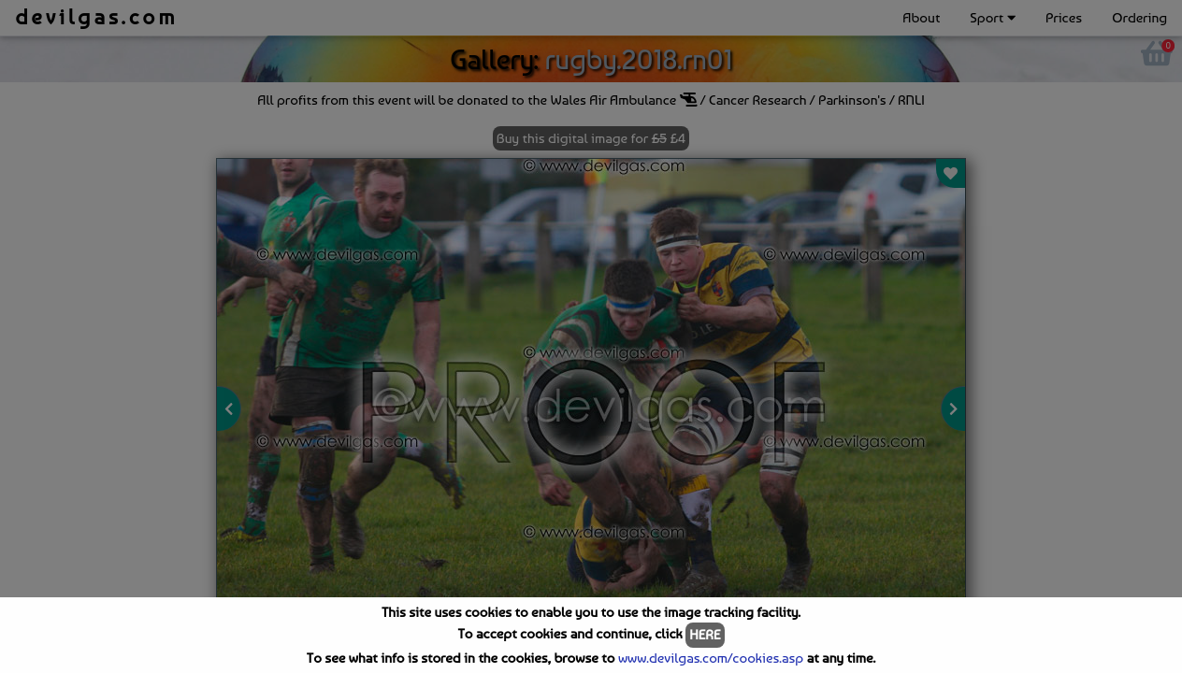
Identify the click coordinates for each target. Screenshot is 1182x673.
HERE (704, 634)
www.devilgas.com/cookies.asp (710, 658)
